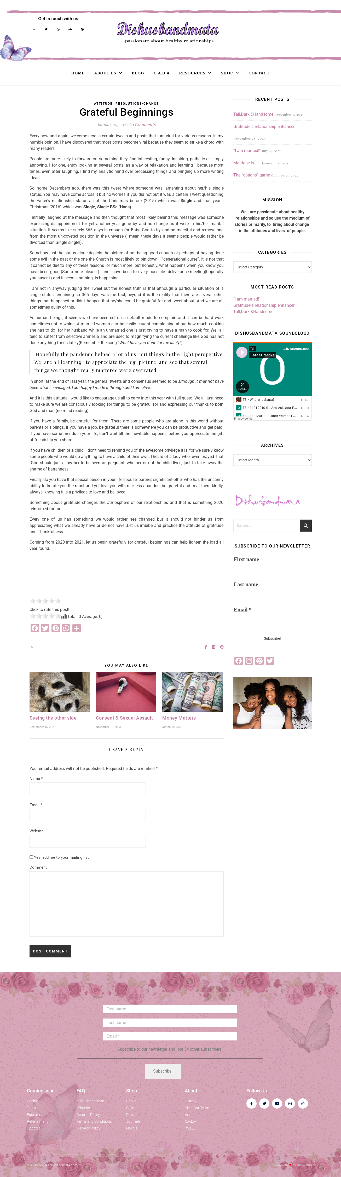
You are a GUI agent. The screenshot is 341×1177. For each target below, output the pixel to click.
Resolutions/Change (137, 103)
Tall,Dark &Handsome (253, 114)
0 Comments (143, 124)
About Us (105, 73)
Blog (138, 73)
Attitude (103, 103)
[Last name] (170, 1023)
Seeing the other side (53, 718)
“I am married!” (247, 150)
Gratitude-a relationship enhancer (263, 126)
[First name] (170, 1009)
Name (36, 778)
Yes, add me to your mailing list (59, 857)
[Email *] (170, 1036)
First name (246, 559)
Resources (192, 73)
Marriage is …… (247, 162)
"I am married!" (246, 299)
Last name (246, 584)
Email (36, 805)
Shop (227, 73)
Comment (38, 867)
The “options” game (251, 175)
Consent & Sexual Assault (124, 718)
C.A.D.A (162, 73)
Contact (259, 73)
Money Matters (179, 718)
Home (78, 73)
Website (37, 831)
